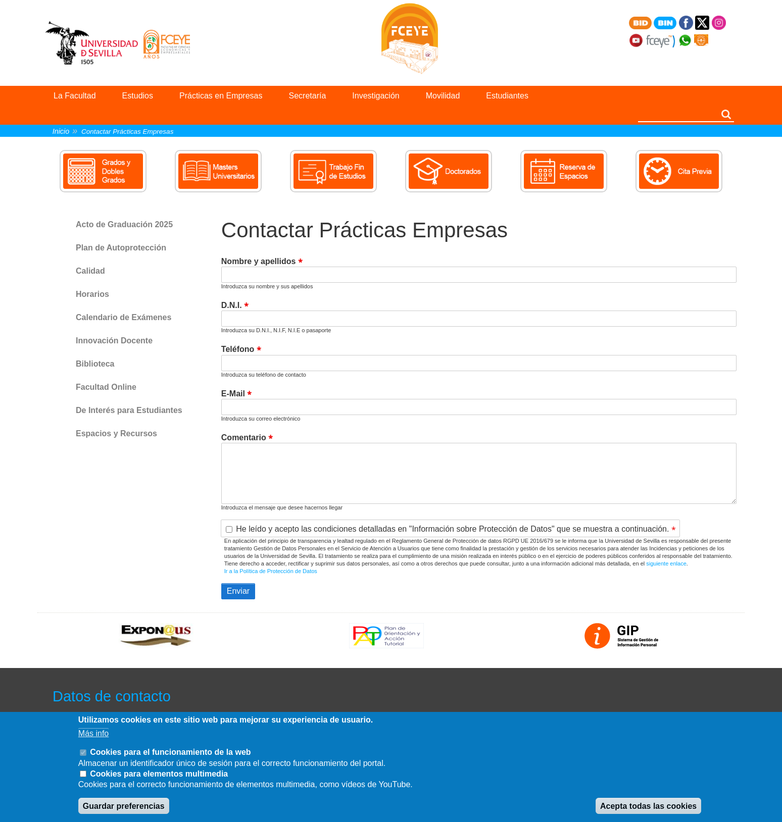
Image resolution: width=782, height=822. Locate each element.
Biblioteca (95, 363)
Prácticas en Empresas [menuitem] (221, 95)
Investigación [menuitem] (375, 95)
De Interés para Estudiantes (129, 410)
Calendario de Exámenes (123, 317)
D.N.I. (231, 305)
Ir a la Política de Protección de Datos (270, 571)
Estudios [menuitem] (137, 95)
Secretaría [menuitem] (307, 95)
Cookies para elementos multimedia (159, 773)
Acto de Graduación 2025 (124, 224)
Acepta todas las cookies (648, 806)
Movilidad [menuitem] (443, 95)
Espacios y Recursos (116, 433)
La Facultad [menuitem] (75, 95)
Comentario (243, 437)
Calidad (90, 271)
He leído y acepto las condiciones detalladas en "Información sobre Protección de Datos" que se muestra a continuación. (452, 529)
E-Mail (233, 393)
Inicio (61, 131)
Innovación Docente (114, 340)
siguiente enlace (666, 563)
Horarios (92, 294)
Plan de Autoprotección (121, 247)
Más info (93, 733)
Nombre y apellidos (258, 261)
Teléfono (237, 349)
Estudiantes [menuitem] (507, 95)
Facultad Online (106, 387)
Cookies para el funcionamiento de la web (170, 752)
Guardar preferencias (124, 806)
